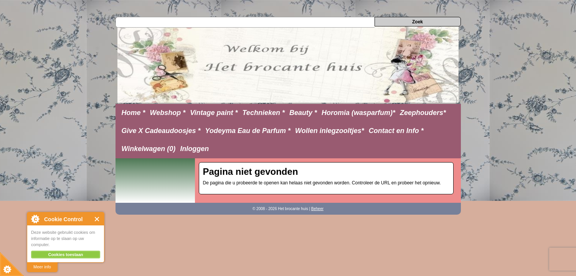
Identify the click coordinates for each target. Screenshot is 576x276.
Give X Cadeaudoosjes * (161, 131)
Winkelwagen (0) (149, 149)
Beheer (317, 209)
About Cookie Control (35, 218)
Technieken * (264, 113)
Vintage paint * (214, 113)
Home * (133, 113)
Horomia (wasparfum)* (358, 113)
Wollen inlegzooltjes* (329, 131)
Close (97, 219)
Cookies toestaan (65, 254)
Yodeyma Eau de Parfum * (247, 131)
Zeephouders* (423, 113)
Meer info (42, 266)
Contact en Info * (396, 131)
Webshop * (168, 113)
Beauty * (303, 113)
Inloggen (194, 149)
